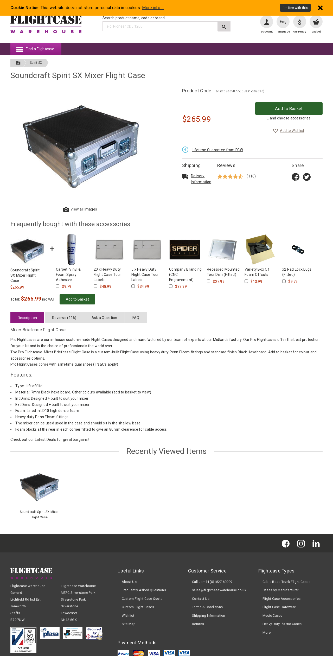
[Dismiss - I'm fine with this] (320, 8)
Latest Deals (45, 439)
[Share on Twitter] (307, 176)
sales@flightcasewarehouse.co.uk (219, 590)
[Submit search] (224, 26)
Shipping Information (208, 615)
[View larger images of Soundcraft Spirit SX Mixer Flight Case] (80, 146)
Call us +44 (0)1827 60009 (212, 582)
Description (27, 318)
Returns (198, 624)
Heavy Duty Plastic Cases (282, 624)
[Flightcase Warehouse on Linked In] (317, 543)
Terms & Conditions (207, 607)
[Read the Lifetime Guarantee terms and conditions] (186, 149)
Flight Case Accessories (281, 599)
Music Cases (272, 615)
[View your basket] (316, 21)
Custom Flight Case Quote (142, 599)
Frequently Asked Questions (144, 590)
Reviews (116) (64, 318)
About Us (129, 582)
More (266, 632)
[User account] (266, 21)
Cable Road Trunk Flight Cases (286, 582)
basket (316, 31)
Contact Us (200, 599)
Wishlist (128, 615)
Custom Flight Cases (138, 607)
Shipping (191, 165)
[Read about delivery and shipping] (185, 176)
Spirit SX (36, 63)
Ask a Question (104, 318)
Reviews (226, 165)
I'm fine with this (295, 8)
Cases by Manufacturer (280, 590)
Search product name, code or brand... (135, 18)
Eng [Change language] (283, 22)
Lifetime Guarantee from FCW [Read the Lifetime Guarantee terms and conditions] (217, 150)
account (267, 31)
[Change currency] (299, 21)
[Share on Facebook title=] (295, 176)
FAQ (135, 318)
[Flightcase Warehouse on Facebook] (287, 543)
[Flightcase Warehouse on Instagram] (302, 543)
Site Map (129, 624)
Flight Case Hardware (279, 607)
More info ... (153, 7)
